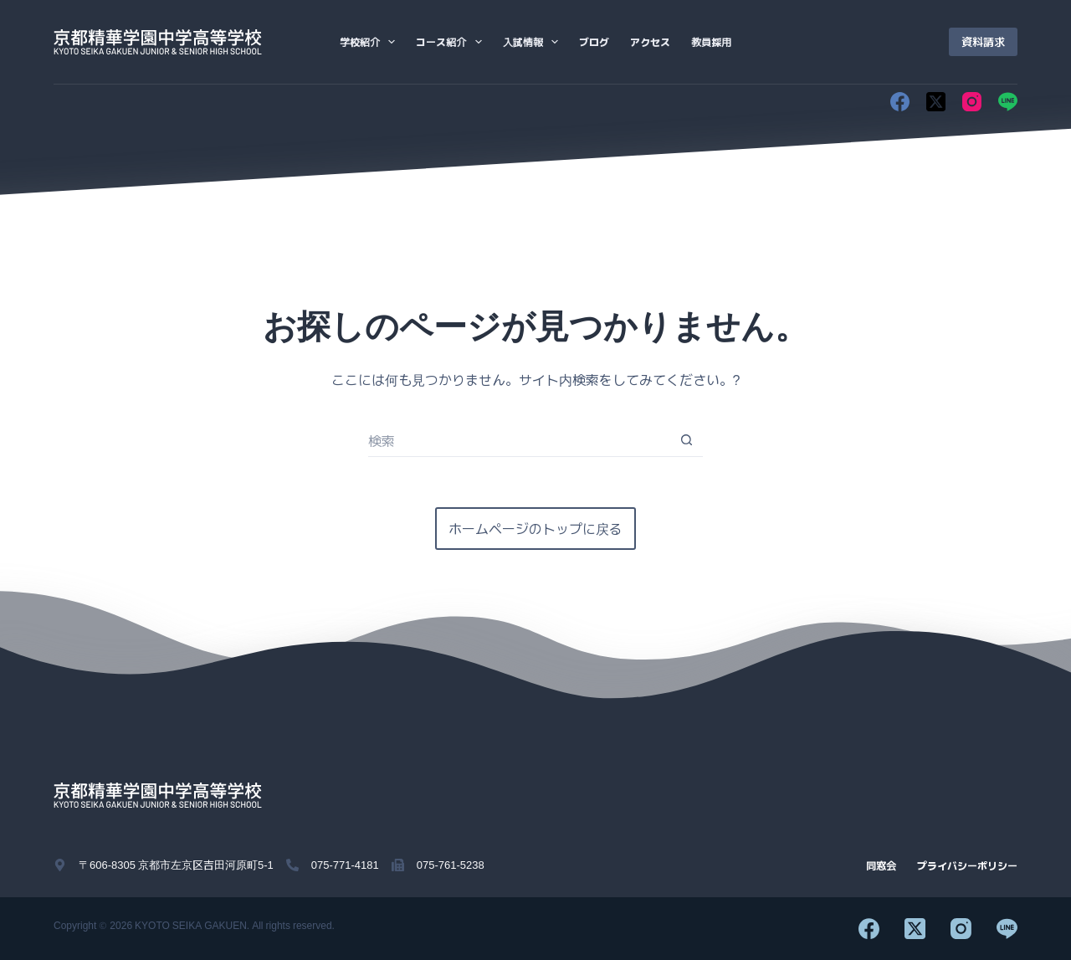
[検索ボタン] (686, 440)
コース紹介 (452, 42)
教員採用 (711, 41)
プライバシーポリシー (967, 865)
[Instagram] (971, 101)
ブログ (594, 41)
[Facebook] (900, 101)
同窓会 (881, 865)
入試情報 (534, 42)
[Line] (1007, 101)
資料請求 (983, 41)
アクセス (650, 41)
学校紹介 (371, 42)
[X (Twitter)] (935, 101)
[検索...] (518, 440)
